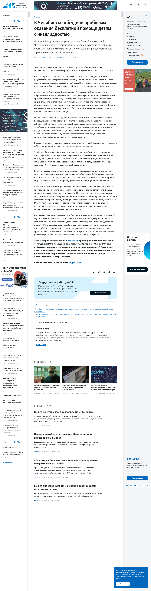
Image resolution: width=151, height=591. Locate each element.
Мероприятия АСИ (134, 42)
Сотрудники (131, 39)
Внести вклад (100, 293)
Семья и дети (55, 452)
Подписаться (137, 62)
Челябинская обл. (54, 305)
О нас (129, 33)
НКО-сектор (54, 426)
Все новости (8, 463)
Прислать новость (134, 46)
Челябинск (42, 305)
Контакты (131, 36)
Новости (37, 17)
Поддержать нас (133, 55)
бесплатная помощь (46, 309)
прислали (73, 240)
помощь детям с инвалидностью (67, 309)
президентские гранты (88, 309)
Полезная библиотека (135, 49)
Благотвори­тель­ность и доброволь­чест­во (49, 57)
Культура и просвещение (51, 393)
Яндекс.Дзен (75, 263)
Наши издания (132, 52)
